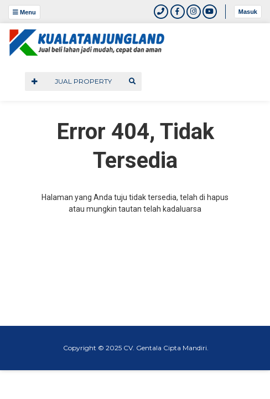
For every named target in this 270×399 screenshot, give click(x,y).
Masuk (247, 11)
